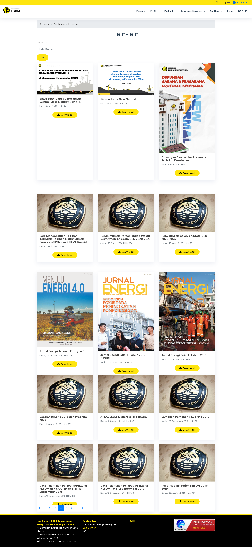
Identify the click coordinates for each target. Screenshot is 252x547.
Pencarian (43, 42)
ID (223, 2)
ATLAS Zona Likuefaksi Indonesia (123, 424)
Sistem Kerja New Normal (118, 99)
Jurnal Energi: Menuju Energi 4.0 (61, 364)
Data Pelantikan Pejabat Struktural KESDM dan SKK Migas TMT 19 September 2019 (63, 497)
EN (228, 2)
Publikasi (214, 11)
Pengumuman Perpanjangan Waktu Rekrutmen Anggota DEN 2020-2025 (125, 246)
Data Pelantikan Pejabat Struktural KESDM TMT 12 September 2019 (124, 496)
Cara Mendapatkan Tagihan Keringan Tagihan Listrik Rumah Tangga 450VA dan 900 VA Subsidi (63, 247)
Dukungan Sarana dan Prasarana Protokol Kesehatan (184, 159)
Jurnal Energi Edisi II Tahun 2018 (184, 368)
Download (65, 114)
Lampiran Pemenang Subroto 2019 (185, 424)
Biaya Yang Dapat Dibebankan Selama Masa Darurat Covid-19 (60, 100)
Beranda (140, 11)
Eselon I (168, 11)
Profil (153, 11)
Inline (230, 11)
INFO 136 (242, 11)
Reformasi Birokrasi (191, 11)
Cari (42, 57)
